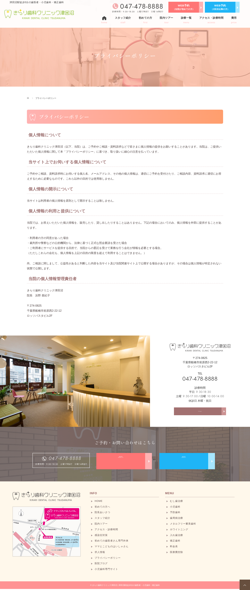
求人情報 (100, 553)
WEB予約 (184, 7)
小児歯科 (175, 507)
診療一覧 (186, 20)
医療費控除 (176, 553)
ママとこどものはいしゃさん (111, 547)
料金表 (174, 547)
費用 (234, 20)
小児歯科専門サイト (106, 570)
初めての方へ (102, 507)
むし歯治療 (176, 502)
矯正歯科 (175, 541)
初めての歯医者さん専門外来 (111, 541)
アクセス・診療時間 (211, 20)
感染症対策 (101, 536)
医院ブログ (101, 564)
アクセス (200, 412)
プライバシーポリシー (108, 558)
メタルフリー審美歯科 (183, 524)
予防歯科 (175, 513)
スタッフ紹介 (123, 20)
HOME (99, 502)
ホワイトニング (179, 530)
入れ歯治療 (176, 536)
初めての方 (145, 20)
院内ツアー (166, 20)
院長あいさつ (102, 513)
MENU (169, 494)
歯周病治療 (176, 519)
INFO (93, 494)
